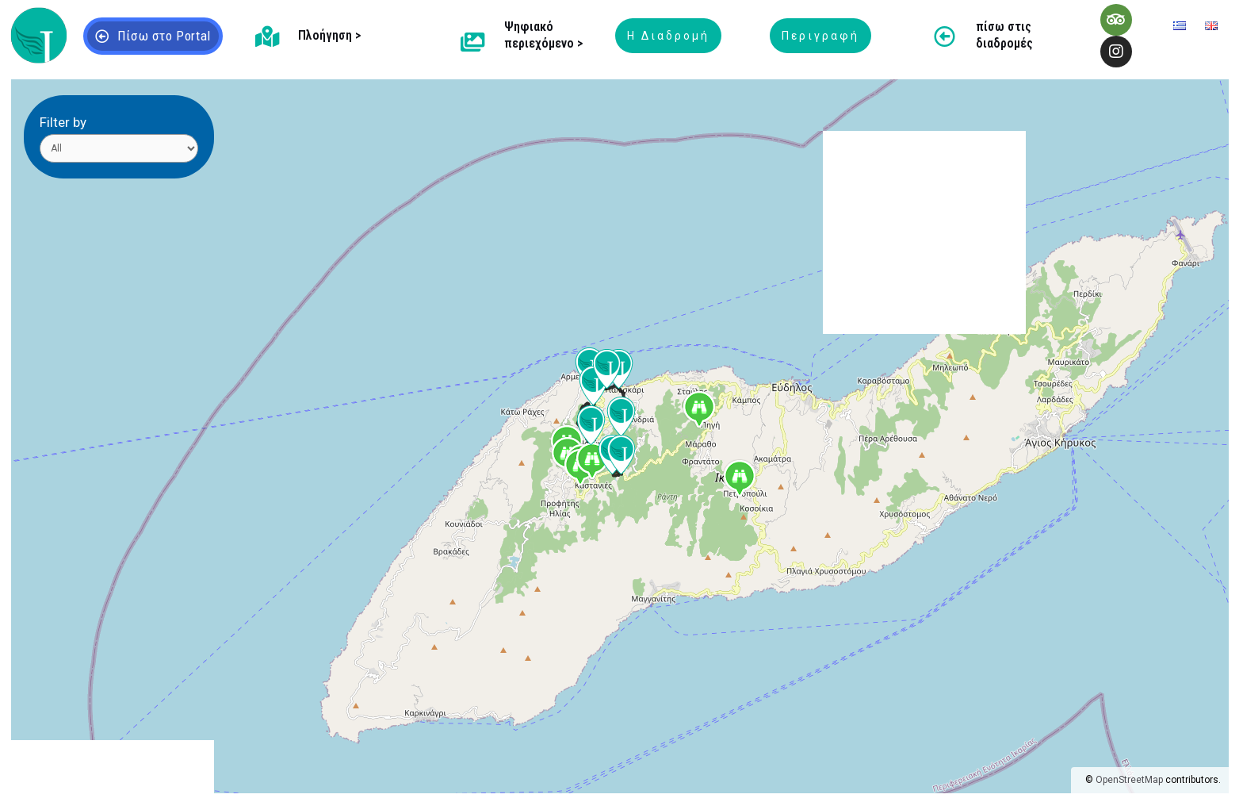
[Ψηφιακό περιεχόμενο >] (473, 41)
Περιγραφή (820, 35)
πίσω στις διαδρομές (1004, 35)
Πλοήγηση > (329, 35)
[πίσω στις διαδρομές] (944, 36)
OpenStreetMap (1129, 779)
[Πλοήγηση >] (266, 36)
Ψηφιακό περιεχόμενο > (543, 35)
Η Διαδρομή (668, 35)
